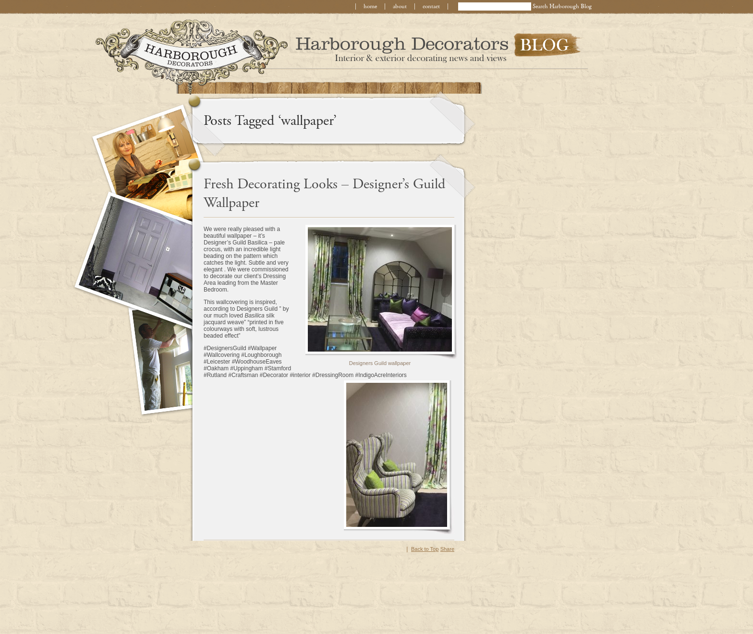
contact (431, 6)
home (370, 6)
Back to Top (424, 549)
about (400, 6)
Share (447, 549)
